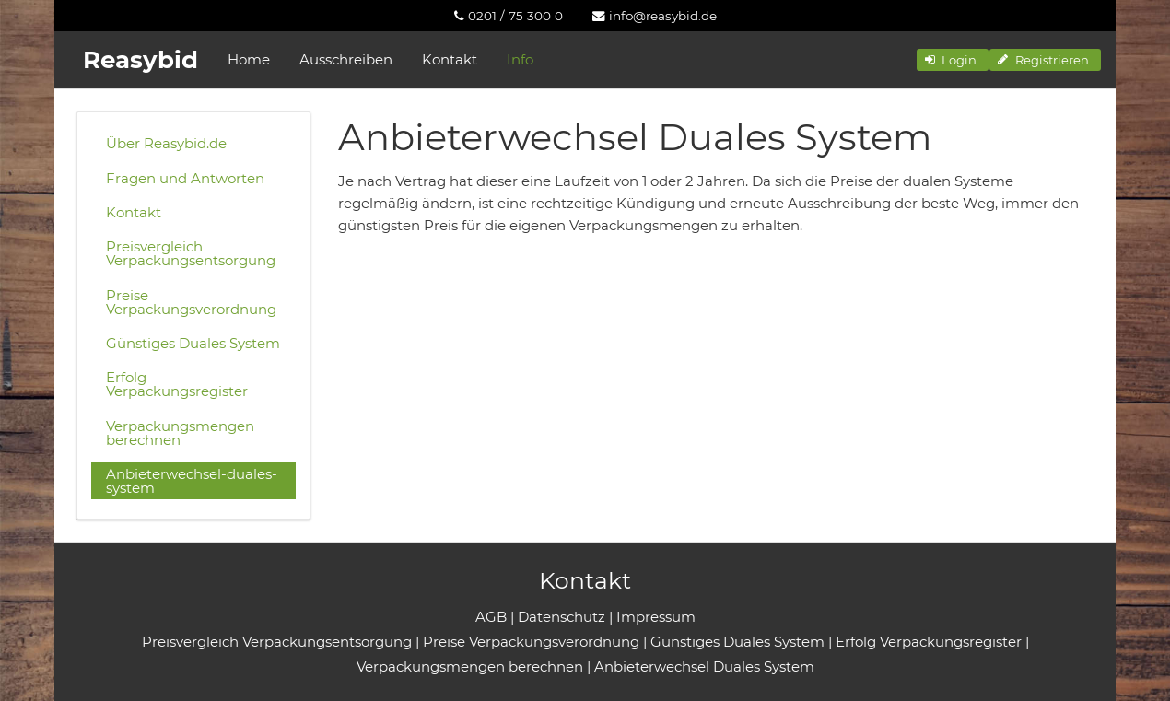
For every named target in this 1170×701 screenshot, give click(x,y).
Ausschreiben (345, 59)
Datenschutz (561, 616)
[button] (953, 60)
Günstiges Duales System (193, 343)
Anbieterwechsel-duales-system (191, 481)
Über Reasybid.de (166, 143)
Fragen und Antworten (185, 178)
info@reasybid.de (654, 15)
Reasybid (140, 60)
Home (249, 59)
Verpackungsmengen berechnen (180, 433)
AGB (491, 616)
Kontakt (449, 59)
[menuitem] (508, 15)
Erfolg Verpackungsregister (177, 384)
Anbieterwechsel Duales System (704, 666)
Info (520, 59)
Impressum (656, 616)
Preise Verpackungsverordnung (191, 302)
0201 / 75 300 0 (508, 15)
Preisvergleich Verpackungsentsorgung (190, 253)
